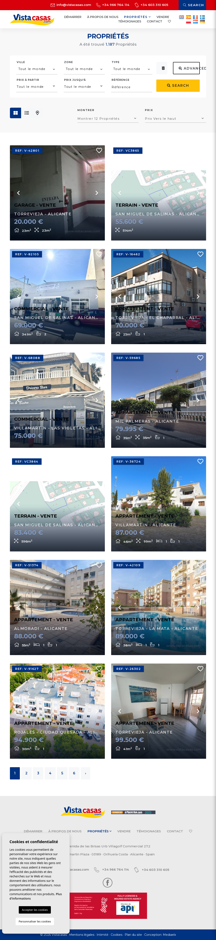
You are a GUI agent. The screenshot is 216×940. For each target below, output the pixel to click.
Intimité (102, 935)
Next (96, 193)
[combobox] (36, 69)
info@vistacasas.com (71, 5)
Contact (154, 21)
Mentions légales (81, 935)
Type (116, 62)
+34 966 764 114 (113, 5)
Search (193, 5)
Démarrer (72, 17)
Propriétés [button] (137, 17)
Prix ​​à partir (28, 79)
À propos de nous (102, 17)
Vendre (163, 17)
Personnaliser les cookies (35, 921)
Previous (18, 193)
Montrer (85, 110)
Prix (149, 110)
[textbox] (37, 69)
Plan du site (133, 935)
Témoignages (129, 21)
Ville (21, 62)
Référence (121, 79)
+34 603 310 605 (151, 5)
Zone (68, 62)
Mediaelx (169, 935)
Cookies (116, 935)
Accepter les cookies (35, 910)
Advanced (189, 68)
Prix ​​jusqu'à (75, 79)
